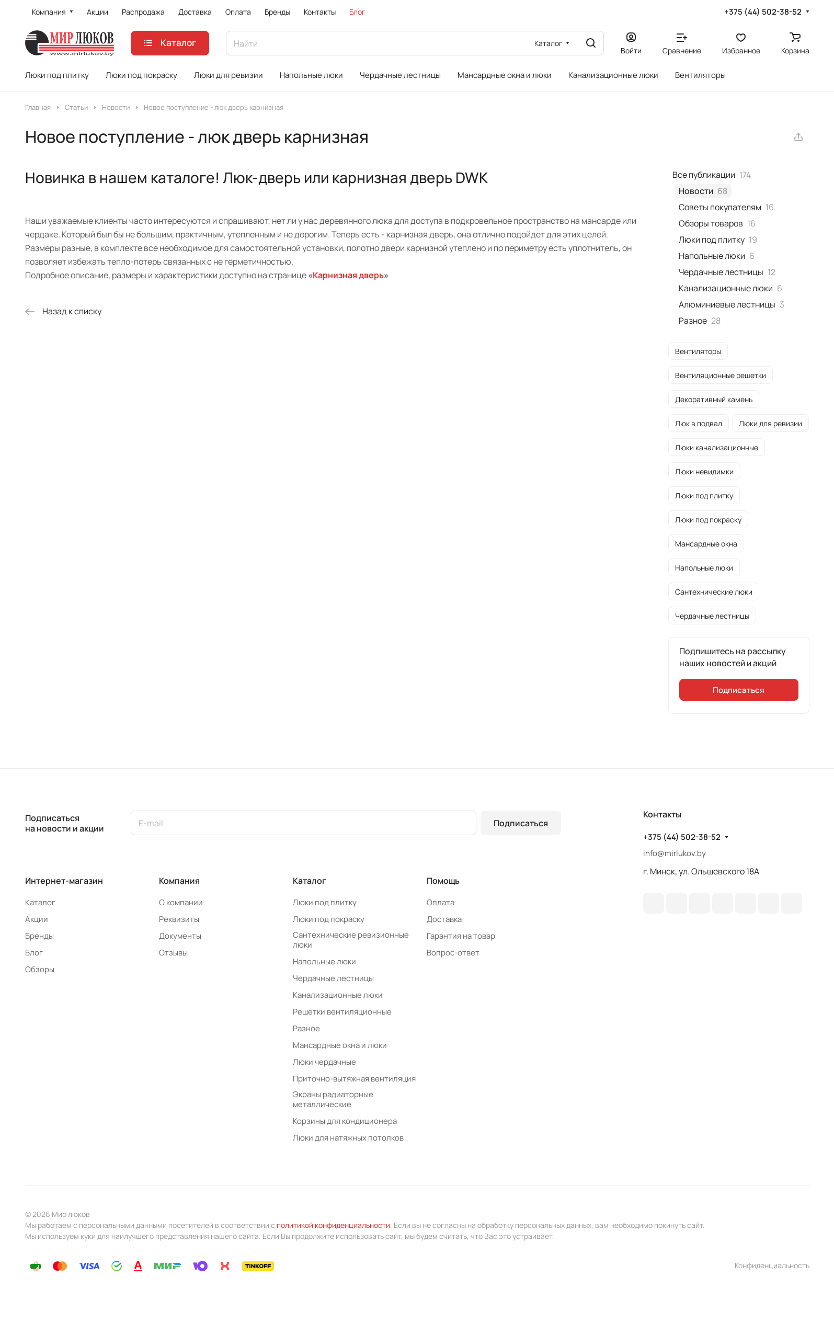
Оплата (440, 902)
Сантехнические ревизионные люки (351, 939)
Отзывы (173, 952)
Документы (180, 935)
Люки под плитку (325, 902)
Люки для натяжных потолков (348, 1137)
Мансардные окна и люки (340, 1045)
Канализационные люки (338, 994)
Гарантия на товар (461, 935)
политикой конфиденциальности (333, 1225)
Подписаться (521, 823)
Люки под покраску (328, 919)
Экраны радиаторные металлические (333, 1099)
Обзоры (39, 969)
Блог (34, 952)
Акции (36, 919)
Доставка (444, 919)
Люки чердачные (324, 1061)
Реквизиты (179, 919)
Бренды (39, 935)
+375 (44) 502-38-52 (763, 12)
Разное (306, 1028)
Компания (179, 880)
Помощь (443, 880)
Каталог (40, 902)
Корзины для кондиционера (345, 1120)
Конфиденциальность (772, 1265)
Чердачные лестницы (333, 978)
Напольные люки (324, 961)
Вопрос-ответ (453, 952)
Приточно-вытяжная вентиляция (354, 1078)
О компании (181, 902)
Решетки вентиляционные (342, 1011)
